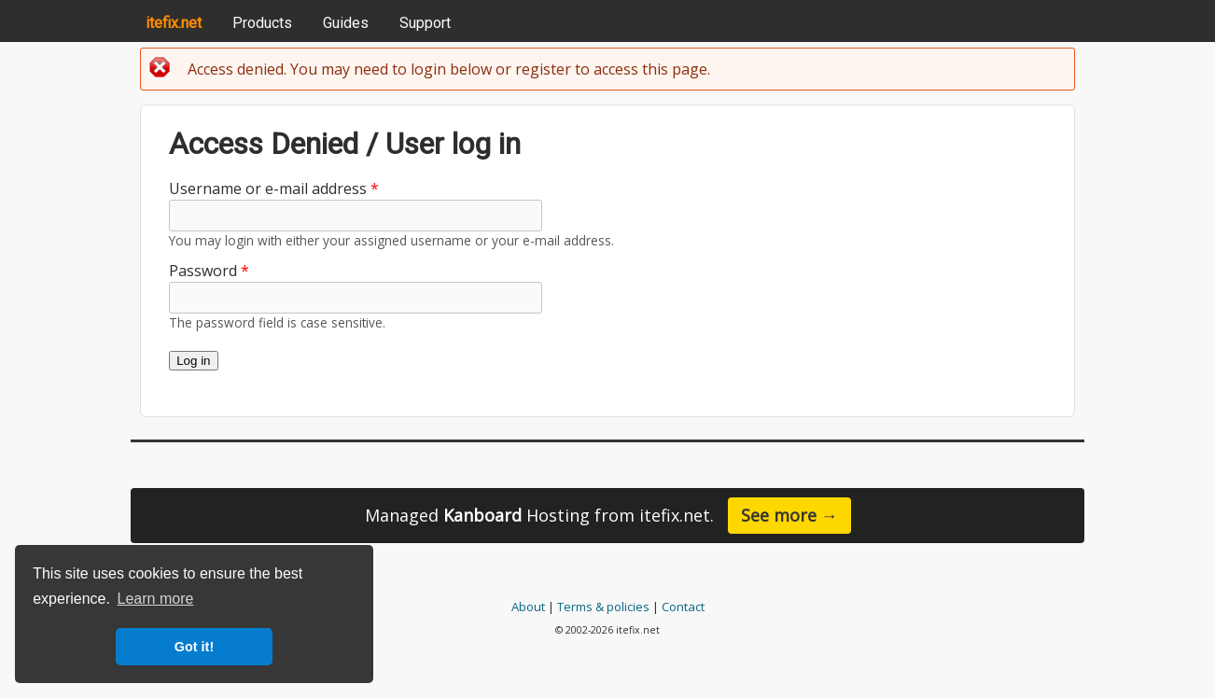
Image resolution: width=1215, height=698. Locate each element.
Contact (683, 606)
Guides (346, 23)
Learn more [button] (156, 599)
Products (262, 23)
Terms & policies (603, 606)
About (528, 606)
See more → (789, 515)
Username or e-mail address (274, 188)
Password (209, 270)
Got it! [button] (194, 646)
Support (425, 23)
